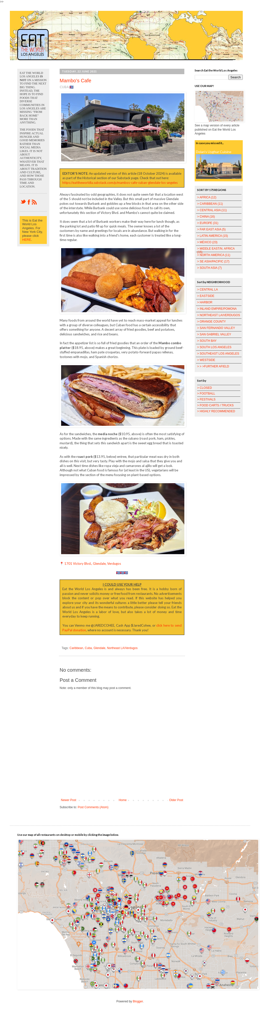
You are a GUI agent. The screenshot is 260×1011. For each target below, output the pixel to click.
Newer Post (68, 800)
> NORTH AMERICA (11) (213, 255)
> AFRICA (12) (206, 197)
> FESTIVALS (206, 399)
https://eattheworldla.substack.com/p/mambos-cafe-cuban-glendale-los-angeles (120, 183)
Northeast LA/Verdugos (122, 648)
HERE (26, 239)
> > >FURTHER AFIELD (213, 366)
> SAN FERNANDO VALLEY (216, 328)
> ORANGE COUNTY (211, 321)
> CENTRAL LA (207, 289)
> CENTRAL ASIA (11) (212, 210)
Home (123, 800)
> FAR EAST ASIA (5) (211, 229)
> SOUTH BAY (207, 341)
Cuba (88, 648)
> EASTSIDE (205, 296)
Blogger (138, 1001)
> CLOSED (204, 388)
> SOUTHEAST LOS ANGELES (218, 353)
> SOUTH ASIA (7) (209, 268)
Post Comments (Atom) (93, 807)
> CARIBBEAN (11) (210, 204)
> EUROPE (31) (207, 223)
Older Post (176, 800)
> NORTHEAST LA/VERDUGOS (218, 315)
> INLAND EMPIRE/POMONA (217, 308)
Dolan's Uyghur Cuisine (213, 152)
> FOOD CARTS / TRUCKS (215, 405)
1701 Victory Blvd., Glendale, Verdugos (92, 563)
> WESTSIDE (206, 360)
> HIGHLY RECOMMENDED (216, 411)
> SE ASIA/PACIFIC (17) (213, 261)
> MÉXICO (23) (207, 242)
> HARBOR (204, 302)
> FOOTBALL (206, 393)
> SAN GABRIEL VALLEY (214, 334)
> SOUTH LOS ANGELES (214, 347)
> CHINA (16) (206, 216)
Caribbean (76, 648)
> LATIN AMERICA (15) (212, 236)
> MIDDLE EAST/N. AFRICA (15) (216, 250)
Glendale (99, 648)
